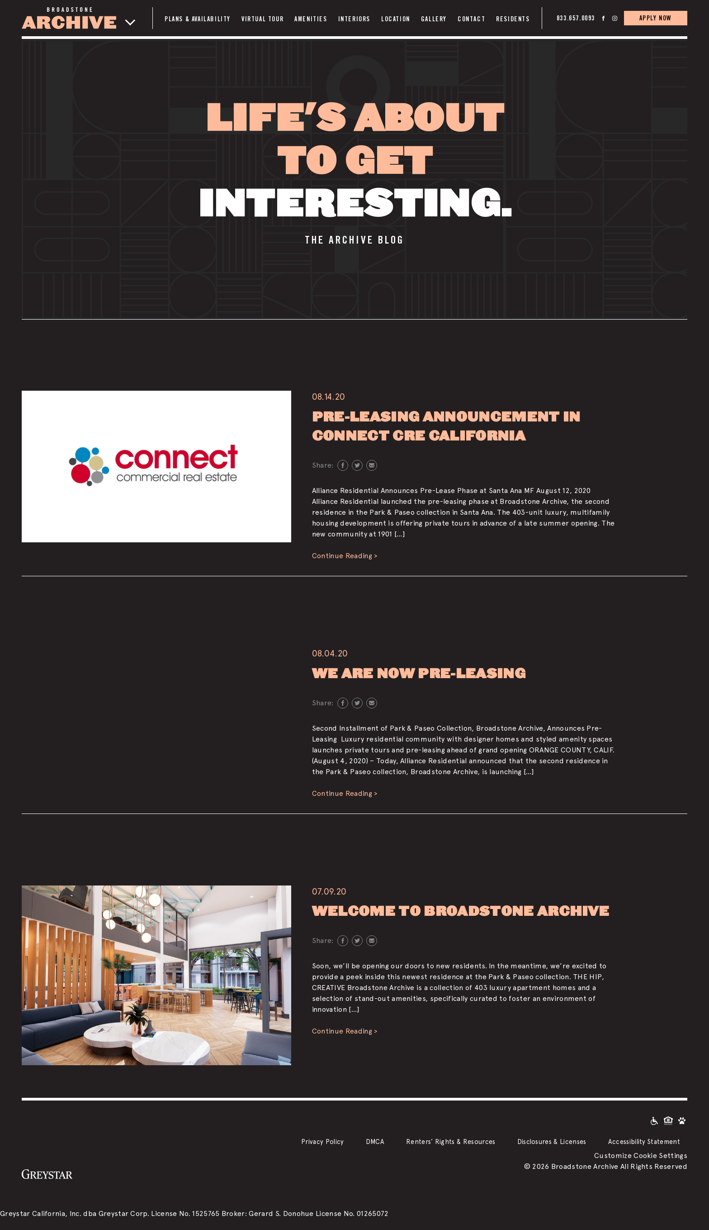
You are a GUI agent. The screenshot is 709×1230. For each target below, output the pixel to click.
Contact (471, 19)
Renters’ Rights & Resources (451, 1141)
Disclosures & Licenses (551, 1141)
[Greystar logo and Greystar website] (47, 1173)
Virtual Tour (262, 19)
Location (395, 19)
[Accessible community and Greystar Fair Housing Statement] (654, 1120)
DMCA (375, 1141)
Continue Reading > (345, 555)
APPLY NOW (655, 18)
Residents (512, 19)
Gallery (434, 19)
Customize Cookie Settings (640, 1155)
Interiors (354, 19)
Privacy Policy (322, 1141)
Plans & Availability (198, 19)
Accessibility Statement (644, 1141)
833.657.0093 (576, 18)
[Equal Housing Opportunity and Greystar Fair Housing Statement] (668, 1120)
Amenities (310, 19)
